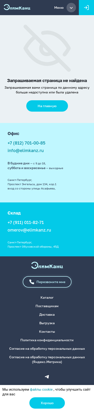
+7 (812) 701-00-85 (26, 142)
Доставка (47, 314)
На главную (47, 106)
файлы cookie (41, 389)
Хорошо (47, 403)
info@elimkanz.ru (26, 150)
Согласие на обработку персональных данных (47, 348)
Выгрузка (47, 323)
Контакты (47, 331)
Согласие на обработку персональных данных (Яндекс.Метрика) (47, 359)
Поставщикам (47, 306)
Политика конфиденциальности (47, 340)
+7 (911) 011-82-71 (26, 222)
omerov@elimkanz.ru (29, 229)
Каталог (47, 297)
